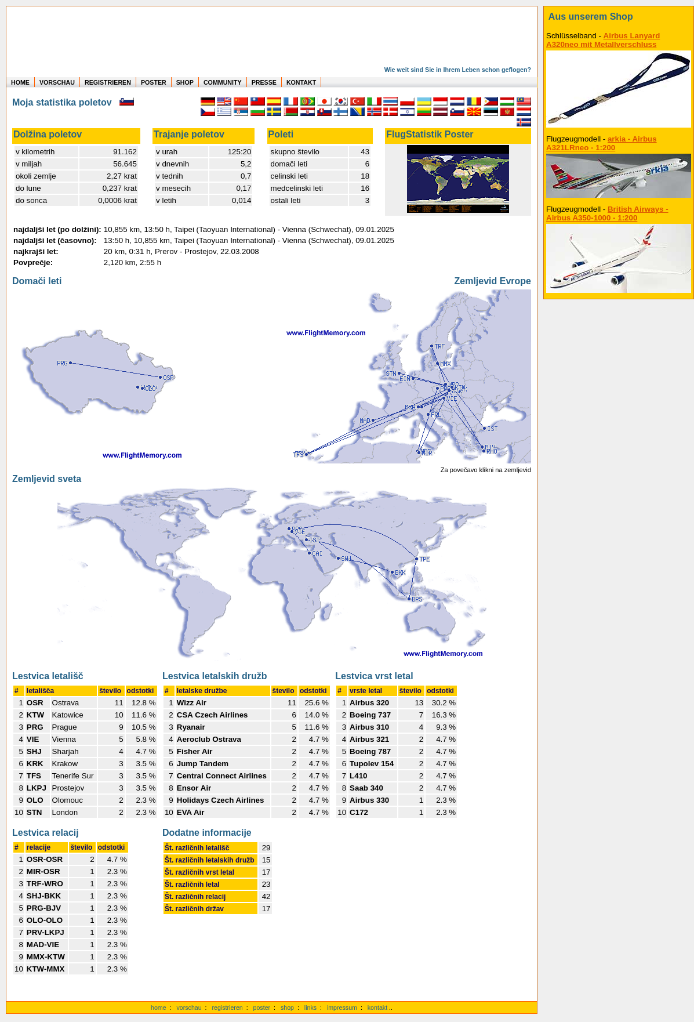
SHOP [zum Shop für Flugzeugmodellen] (185, 82)
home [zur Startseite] (158, 1007)
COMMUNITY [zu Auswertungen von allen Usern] (223, 82)
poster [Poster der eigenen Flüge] (262, 1007)
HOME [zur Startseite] (20, 82)
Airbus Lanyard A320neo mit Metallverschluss (603, 40)
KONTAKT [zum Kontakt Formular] (301, 82)
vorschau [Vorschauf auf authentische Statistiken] (188, 1007)
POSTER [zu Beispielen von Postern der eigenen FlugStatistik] (153, 82)
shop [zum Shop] (287, 1007)
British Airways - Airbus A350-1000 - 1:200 (607, 213)
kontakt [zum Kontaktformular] (377, 1007)
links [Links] (310, 1007)
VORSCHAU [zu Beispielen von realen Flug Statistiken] (57, 82)
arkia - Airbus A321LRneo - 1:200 (601, 143)
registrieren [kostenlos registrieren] (227, 1007)
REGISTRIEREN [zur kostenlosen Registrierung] (108, 82)
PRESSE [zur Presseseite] (264, 82)
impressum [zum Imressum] (342, 1007)
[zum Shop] (618, 17)
